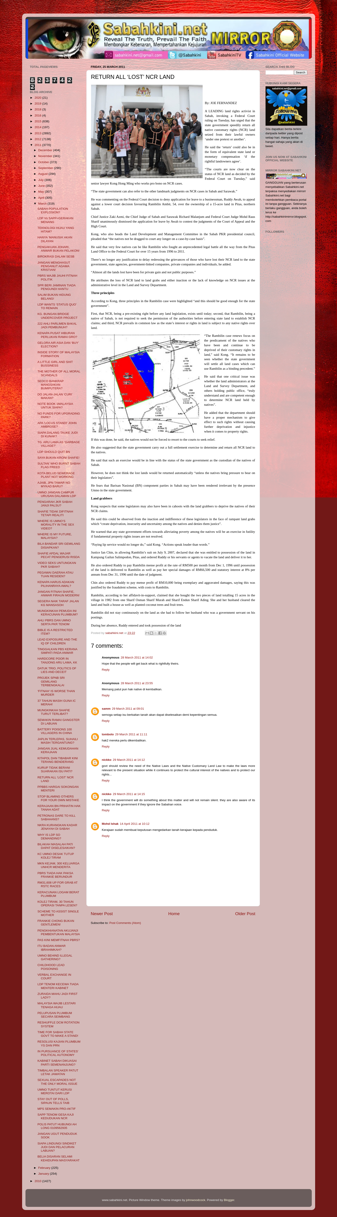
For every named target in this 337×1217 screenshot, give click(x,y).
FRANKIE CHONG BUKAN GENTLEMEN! (55, 922)
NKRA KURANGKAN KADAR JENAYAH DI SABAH (57, 826)
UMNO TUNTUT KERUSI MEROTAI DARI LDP (54, 1091)
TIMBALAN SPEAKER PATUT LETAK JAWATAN (57, 1072)
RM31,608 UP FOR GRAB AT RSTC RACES (57, 884)
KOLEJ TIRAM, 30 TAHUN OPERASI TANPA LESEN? (57, 903)
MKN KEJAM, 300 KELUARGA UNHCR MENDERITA (58, 865)
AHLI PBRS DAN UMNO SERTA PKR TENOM (54, 622)
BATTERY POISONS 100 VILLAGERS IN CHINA (54, 731)
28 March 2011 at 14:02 (137, 657)
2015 (38, 121)
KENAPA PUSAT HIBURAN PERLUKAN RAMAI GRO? (57, 334)
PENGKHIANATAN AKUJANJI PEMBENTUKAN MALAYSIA (58, 932)
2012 (38, 139)
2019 (38, 103)
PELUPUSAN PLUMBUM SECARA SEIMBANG (54, 1014)
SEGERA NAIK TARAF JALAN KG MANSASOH (58, 602)
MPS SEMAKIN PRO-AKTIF (56, 1108)
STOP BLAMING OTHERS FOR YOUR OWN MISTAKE (58, 798)
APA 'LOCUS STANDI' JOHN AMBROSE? (56, 424)
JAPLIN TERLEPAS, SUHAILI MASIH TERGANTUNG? (57, 740)
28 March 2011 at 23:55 (137, 683)
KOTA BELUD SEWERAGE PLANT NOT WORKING (56, 475)
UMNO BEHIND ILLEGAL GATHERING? (54, 957)
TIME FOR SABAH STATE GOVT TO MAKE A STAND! (57, 1033)
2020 (38, 97)
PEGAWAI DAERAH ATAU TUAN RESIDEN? (55, 574)
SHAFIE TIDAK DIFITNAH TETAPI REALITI (55, 513)
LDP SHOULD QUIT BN (53, 452)
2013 (38, 133)
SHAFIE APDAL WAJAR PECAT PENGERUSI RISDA (58, 555)
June (42, 185)
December (45, 150)
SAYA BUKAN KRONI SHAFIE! (58, 457)
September (46, 168)
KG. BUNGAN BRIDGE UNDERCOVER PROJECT (57, 315)
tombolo (108, 734)
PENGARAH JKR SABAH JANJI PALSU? (54, 503)
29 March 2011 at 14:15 (129, 794)
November (45, 156)
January (44, 1173)
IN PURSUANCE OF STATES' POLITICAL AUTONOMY (57, 1053)
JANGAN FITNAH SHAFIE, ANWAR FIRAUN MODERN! (58, 593)
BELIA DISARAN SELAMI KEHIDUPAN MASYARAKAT (58, 1158)
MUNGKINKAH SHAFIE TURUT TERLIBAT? (53, 712)
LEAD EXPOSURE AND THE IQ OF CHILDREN (57, 641)
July (41, 180)
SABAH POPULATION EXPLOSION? (52, 210)
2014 (38, 127)
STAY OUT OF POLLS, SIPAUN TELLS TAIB (53, 1100)
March (43, 203)
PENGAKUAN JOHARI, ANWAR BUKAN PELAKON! (58, 248)
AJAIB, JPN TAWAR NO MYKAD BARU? (53, 484)
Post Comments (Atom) (125, 923)
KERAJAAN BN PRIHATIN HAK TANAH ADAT (58, 807)
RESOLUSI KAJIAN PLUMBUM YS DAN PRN (58, 1043)
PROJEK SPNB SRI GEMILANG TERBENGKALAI (51, 681)
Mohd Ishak (110, 823)
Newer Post (102, 913)
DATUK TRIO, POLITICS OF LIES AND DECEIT (56, 670)
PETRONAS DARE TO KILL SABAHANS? (56, 817)
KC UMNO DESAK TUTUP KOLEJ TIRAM (55, 855)
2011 (38, 145)
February (44, 1167)
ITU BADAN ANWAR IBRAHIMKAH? (51, 947)
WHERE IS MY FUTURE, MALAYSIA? (54, 536)
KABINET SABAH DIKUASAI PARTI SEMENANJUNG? (57, 1062)
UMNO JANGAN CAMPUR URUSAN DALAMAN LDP (56, 494)
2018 (38, 109)
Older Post (245, 913)
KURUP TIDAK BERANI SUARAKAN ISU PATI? (54, 769)
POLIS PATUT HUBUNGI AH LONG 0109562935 (56, 1126)
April (41, 197)
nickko (107, 759)
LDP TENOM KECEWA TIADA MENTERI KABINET (57, 985)
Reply (106, 669)
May (41, 191)
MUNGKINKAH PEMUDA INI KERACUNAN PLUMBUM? (57, 612)
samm (106, 708)
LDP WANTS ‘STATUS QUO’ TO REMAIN (56, 306)
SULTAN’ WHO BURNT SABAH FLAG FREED (58, 465)
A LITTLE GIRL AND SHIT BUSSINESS (55, 363)
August (43, 173)
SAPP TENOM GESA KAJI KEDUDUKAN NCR (55, 1116)
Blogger (229, 1200)
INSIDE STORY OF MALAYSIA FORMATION (58, 354)
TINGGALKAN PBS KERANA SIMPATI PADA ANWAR (57, 650)
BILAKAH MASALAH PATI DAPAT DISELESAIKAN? (56, 846)
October (44, 162)
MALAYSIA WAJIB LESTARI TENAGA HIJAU (56, 1005)
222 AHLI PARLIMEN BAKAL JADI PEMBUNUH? (57, 325)
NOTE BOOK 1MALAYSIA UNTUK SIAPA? (55, 405)
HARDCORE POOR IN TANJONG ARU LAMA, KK (57, 660)
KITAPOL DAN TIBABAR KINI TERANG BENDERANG (57, 760)
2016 (38, 115)
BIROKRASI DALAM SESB (55, 256)
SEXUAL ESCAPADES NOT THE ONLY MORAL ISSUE (57, 1081)
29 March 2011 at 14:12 (129, 759)
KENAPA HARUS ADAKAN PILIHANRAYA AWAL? (55, 583)
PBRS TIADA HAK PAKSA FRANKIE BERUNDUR (55, 874)
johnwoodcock (195, 1200)
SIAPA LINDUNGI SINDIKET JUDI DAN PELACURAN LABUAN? (56, 1147)
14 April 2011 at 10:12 (134, 823)
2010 (38, 1181)
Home (174, 913)
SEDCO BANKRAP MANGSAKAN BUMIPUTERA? (50, 384)
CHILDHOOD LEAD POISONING (50, 966)
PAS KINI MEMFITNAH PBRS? (58, 940)
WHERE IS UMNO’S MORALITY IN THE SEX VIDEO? (55, 524)
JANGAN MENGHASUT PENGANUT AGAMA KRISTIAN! (53, 266)
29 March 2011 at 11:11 (131, 734)
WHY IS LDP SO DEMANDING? (49, 836)
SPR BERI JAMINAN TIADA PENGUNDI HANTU (56, 287)
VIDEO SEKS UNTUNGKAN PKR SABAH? (56, 564)
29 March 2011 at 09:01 (128, 708)
